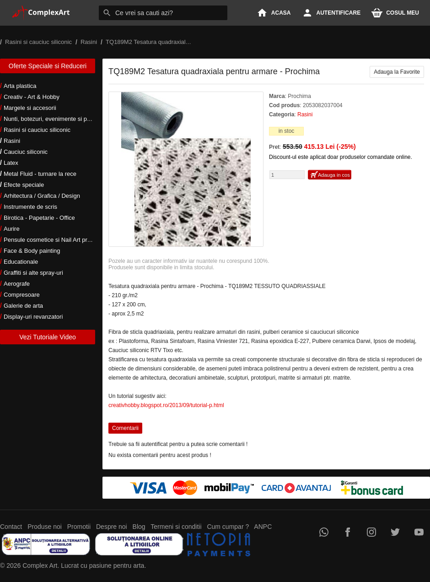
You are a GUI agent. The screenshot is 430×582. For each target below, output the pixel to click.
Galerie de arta (23, 305)
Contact (11, 526)
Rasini (12, 140)
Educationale (21, 261)
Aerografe (17, 283)
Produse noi (44, 526)
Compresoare (22, 294)
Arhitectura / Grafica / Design (42, 195)
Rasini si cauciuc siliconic (37, 129)
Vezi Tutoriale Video (47, 337)
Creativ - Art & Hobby (31, 96)
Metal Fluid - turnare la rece (40, 173)
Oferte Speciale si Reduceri (47, 66)
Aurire (12, 228)
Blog (139, 526)
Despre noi (111, 526)
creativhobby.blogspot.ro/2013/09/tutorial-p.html (166, 405)
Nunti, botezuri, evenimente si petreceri (55, 118)
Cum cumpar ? (228, 526)
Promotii (79, 526)
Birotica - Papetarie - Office (39, 217)
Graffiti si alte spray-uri (33, 272)
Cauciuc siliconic (26, 151)
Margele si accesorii (30, 107)
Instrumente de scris (30, 206)
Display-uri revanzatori (33, 316)
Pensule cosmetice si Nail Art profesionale (59, 239)
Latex (11, 162)
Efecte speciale (24, 184)
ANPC (263, 526)
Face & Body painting (32, 250)
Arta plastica (20, 85)
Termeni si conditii (175, 526)
